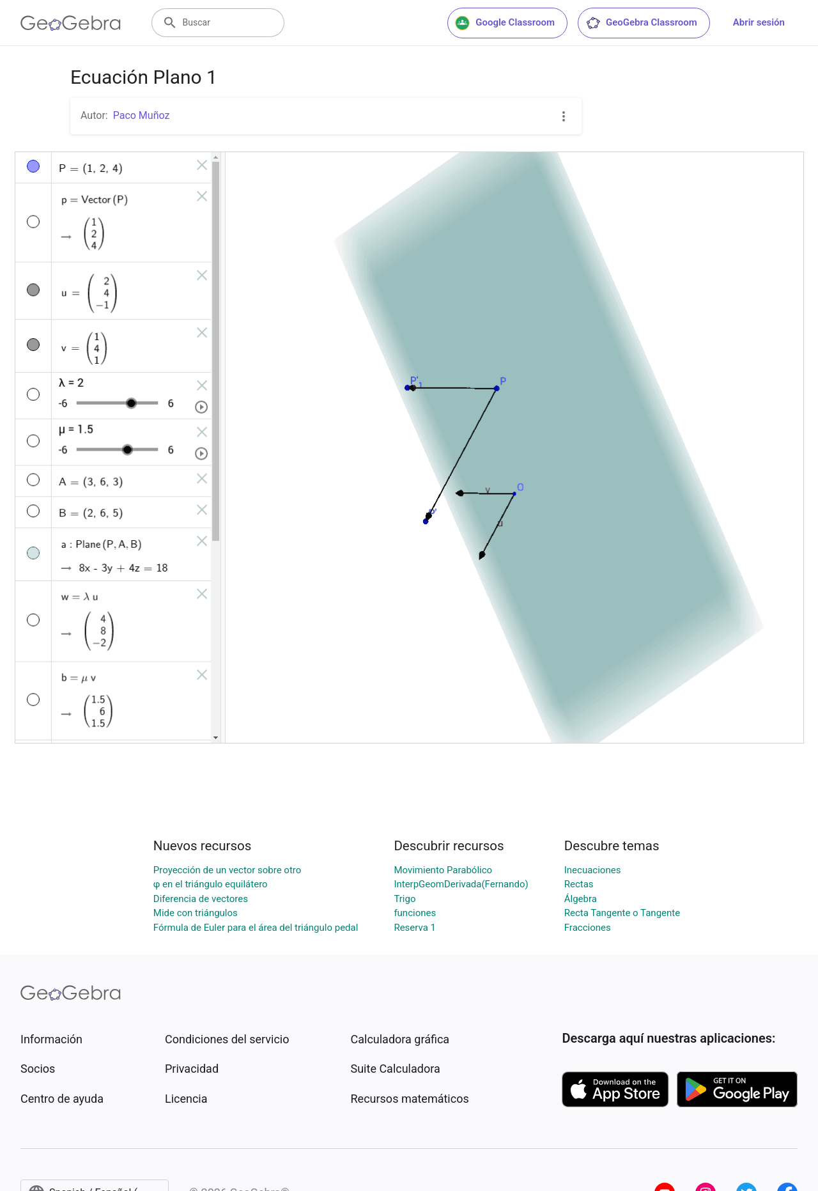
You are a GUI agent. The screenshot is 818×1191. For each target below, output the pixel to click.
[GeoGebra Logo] (70, 23)
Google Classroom (505, 23)
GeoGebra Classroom (641, 23)
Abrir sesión (759, 22)
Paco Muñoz (141, 115)
